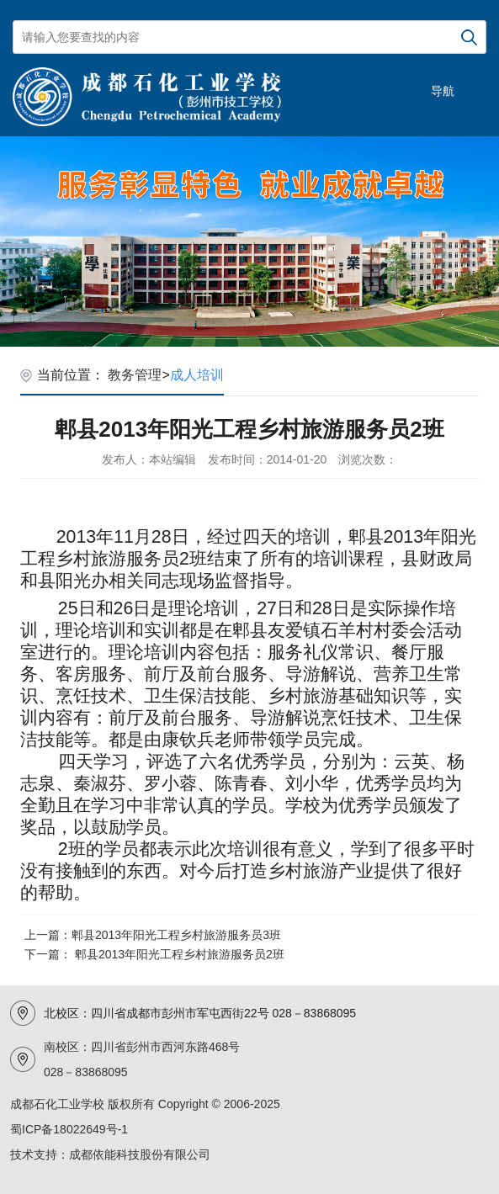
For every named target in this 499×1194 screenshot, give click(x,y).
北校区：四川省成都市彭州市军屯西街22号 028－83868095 (200, 1013)
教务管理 (135, 375)
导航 (442, 91)
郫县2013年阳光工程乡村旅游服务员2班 (179, 954)
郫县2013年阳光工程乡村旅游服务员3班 (176, 935)
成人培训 (197, 375)
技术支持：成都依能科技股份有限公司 (110, 1154)
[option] (249, 241)
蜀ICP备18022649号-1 (69, 1129)
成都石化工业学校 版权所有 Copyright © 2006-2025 (145, 1104)
